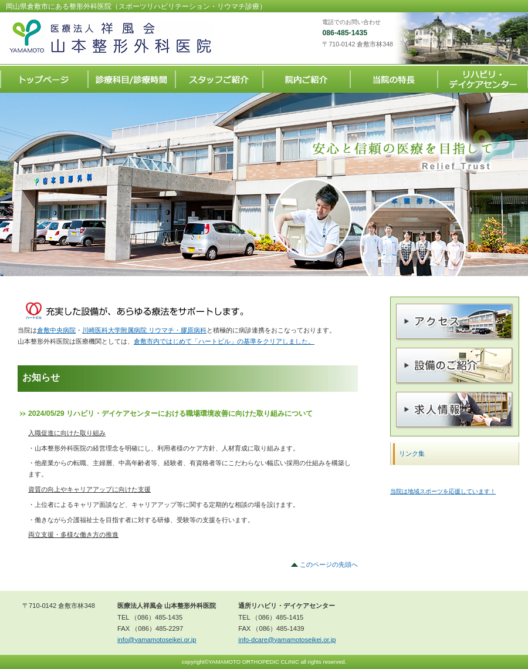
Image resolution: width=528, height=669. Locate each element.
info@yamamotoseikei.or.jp (156, 639)
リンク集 (412, 453)
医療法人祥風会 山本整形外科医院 (123, 36)
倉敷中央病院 (56, 330)
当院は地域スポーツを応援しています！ (443, 491)
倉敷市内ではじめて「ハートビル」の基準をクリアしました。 (224, 341)
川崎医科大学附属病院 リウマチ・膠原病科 (144, 330)
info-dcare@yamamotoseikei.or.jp (287, 639)
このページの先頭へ (329, 564)
